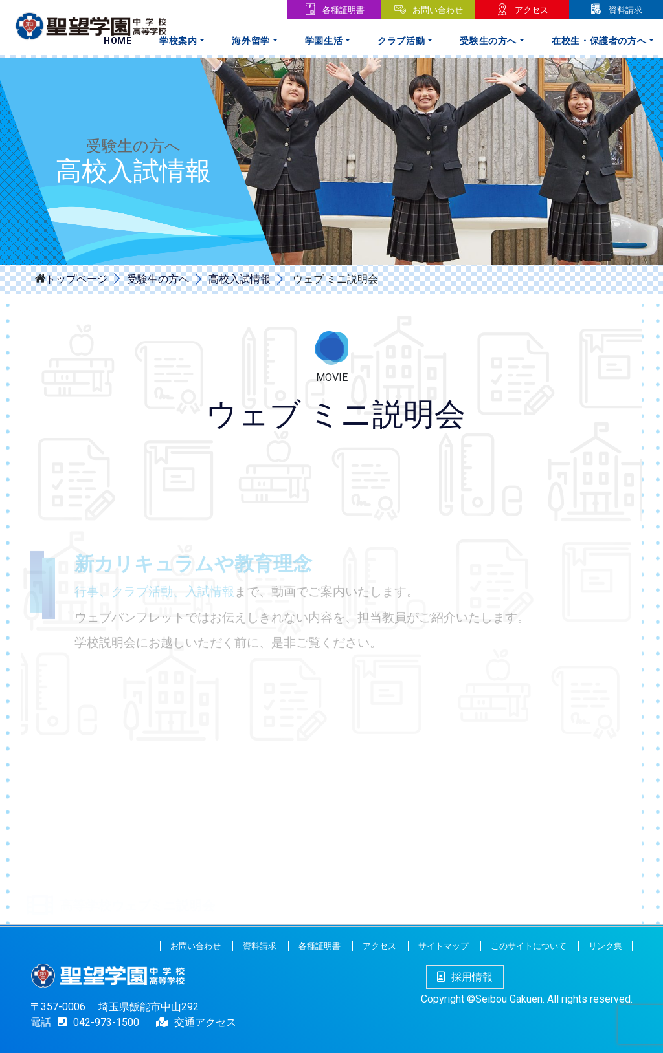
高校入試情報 (239, 279)
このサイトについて (529, 946)
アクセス (531, 10)
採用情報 (465, 977)
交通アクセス (205, 1022)
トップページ (76, 278)
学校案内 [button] (178, 41)
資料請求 (625, 10)
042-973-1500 (95, 1022)
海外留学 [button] (251, 41)
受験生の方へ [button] (488, 41)
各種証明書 (343, 10)
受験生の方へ (158, 279)
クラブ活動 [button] (401, 41)
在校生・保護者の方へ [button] (599, 41)
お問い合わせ (437, 10)
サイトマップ (443, 946)
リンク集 (605, 946)
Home (118, 41)
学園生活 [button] (324, 41)
